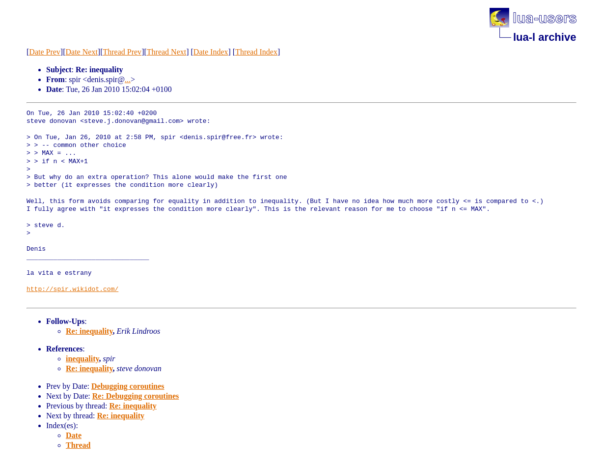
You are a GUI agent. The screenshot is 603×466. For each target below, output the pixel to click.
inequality (82, 358)
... (128, 79)
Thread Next (166, 52)
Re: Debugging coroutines (135, 396)
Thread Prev (122, 52)
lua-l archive (544, 37)
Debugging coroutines (127, 386)
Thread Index (256, 52)
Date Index (210, 52)
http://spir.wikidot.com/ (72, 289)
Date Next (82, 52)
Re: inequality (89, 331)
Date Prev (44, 52)
